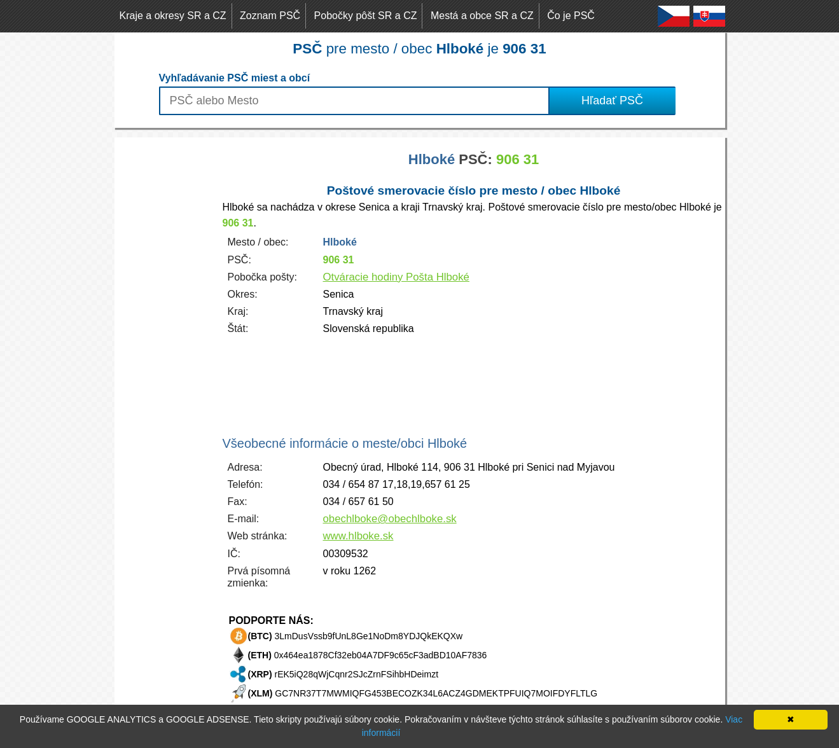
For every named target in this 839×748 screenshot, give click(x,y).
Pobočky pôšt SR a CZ (365, 15)
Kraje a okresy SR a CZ (173, 15)
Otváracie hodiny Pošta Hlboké (396, 277)
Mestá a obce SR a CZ (482, 15)
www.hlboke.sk (358, 536)
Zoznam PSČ (270, 15)
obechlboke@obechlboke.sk (390, 519)
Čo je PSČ (571, 15)
